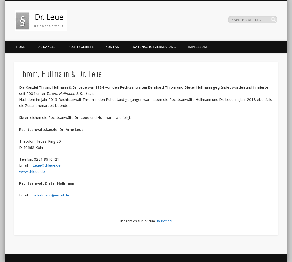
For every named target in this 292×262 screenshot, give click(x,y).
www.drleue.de (32, 171)
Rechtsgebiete (81, 46)
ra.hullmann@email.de (51, 195)
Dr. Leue (226, 99)
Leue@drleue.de (47, 165)
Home (20, 46)
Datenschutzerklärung (154, 46)
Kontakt (113, 46)
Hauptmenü (164, 221)
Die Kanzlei (46, 46)
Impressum (197, 46)
